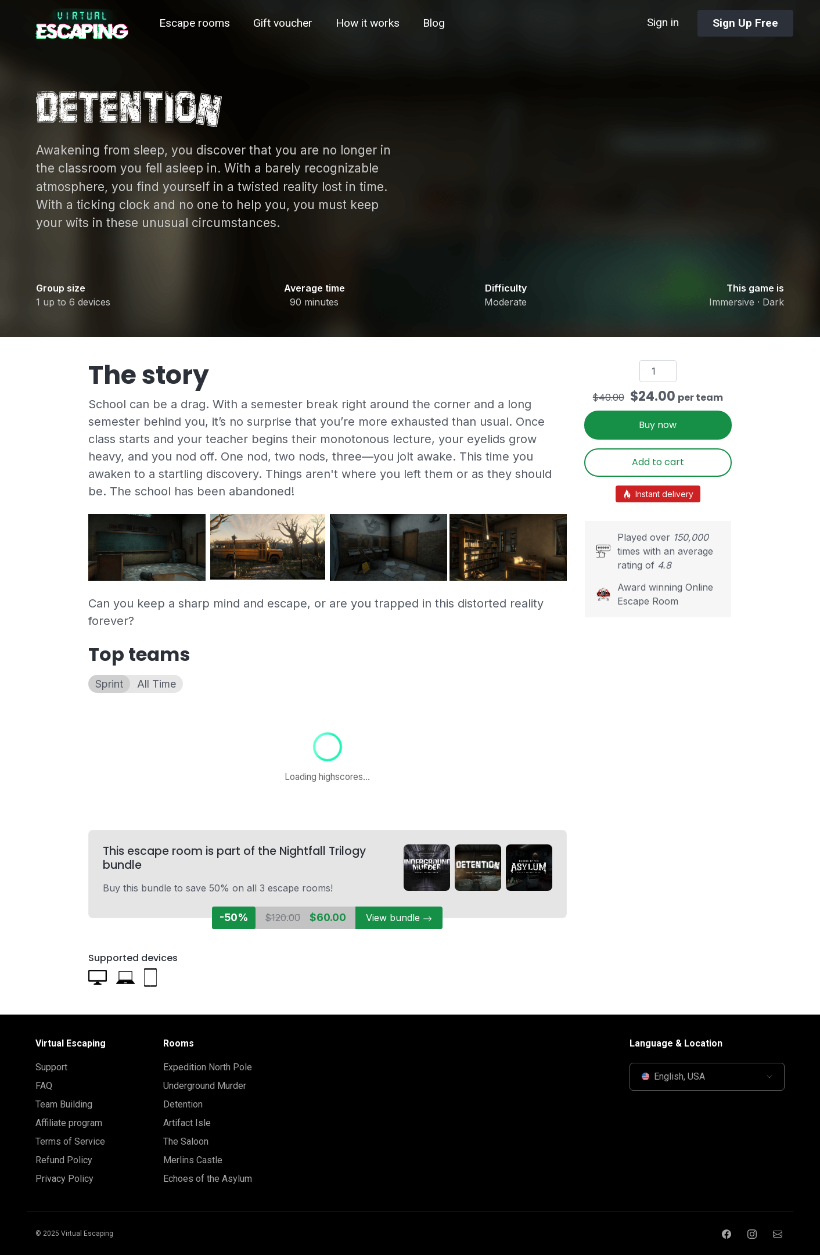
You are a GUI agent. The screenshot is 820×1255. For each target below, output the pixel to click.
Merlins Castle (192, 1160)
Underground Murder (204, 1085)
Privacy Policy (64, 1178)
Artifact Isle (187, 1122)
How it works (368, 23)
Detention (183, 1104)
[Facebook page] (726, 1233)
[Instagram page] (752, 1233)
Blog (434, 23)
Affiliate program (68, 1122)
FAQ (43, 1085)
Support (51, 1067)
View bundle (399, 917)
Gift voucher (282, 23)
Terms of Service (70, 1141)
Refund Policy (63, 1160)
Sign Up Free (745, 23)
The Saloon (185, 1141)
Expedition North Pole (207, 1067)
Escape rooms (194, 23)
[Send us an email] (778, 1233)
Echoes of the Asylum (207, 1178)
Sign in (663, 22)
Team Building (63, 1104)
